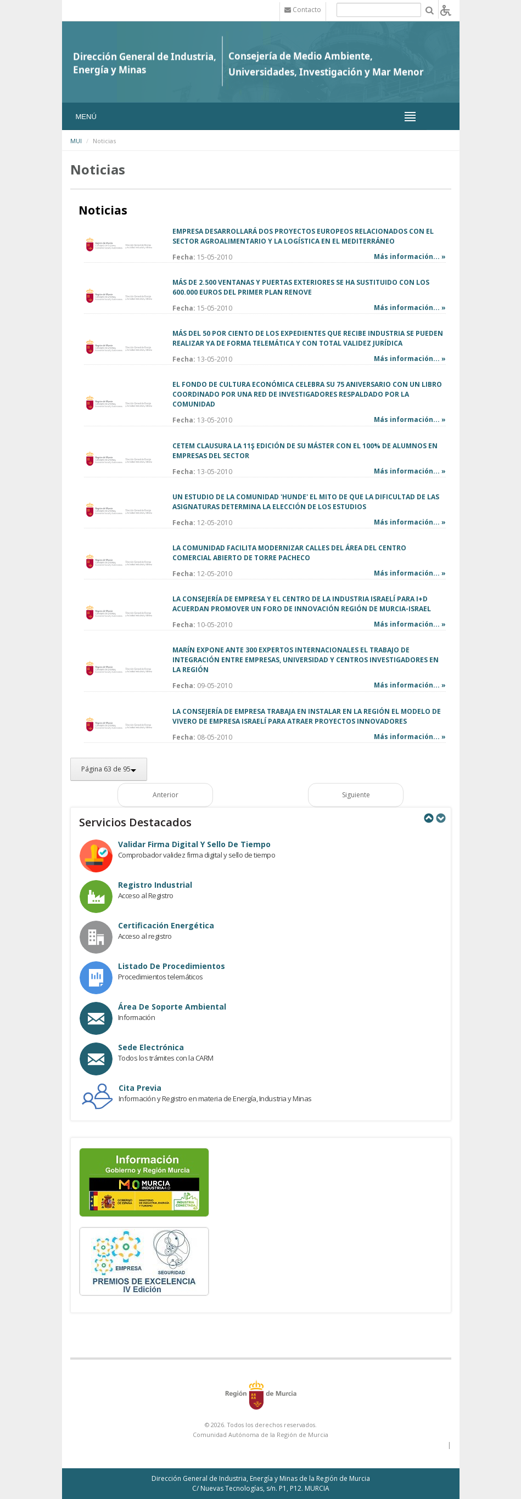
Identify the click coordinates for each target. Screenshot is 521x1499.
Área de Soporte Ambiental (172, 1006)
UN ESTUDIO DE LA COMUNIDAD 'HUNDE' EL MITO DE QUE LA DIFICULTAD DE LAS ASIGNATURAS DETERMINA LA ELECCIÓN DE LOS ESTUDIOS (305, 501)
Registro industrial (155, 885)
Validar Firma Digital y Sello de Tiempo (194, 844)
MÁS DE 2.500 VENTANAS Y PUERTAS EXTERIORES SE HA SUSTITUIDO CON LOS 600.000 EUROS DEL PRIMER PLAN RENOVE (300, 287)
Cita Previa (140, 1088)
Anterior (165, 794)
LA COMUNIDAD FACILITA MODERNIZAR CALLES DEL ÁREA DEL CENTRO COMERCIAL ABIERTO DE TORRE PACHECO (289, 552)
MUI (76, 141)
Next (440, 818)
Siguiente (356, 794)
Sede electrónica (151, 1047)
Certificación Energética (166, 925)
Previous (428, 818)
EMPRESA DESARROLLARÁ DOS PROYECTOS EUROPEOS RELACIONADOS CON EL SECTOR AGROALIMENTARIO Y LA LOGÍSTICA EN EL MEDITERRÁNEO (303, 236)
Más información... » (410, 256)
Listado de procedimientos (171, 966)
